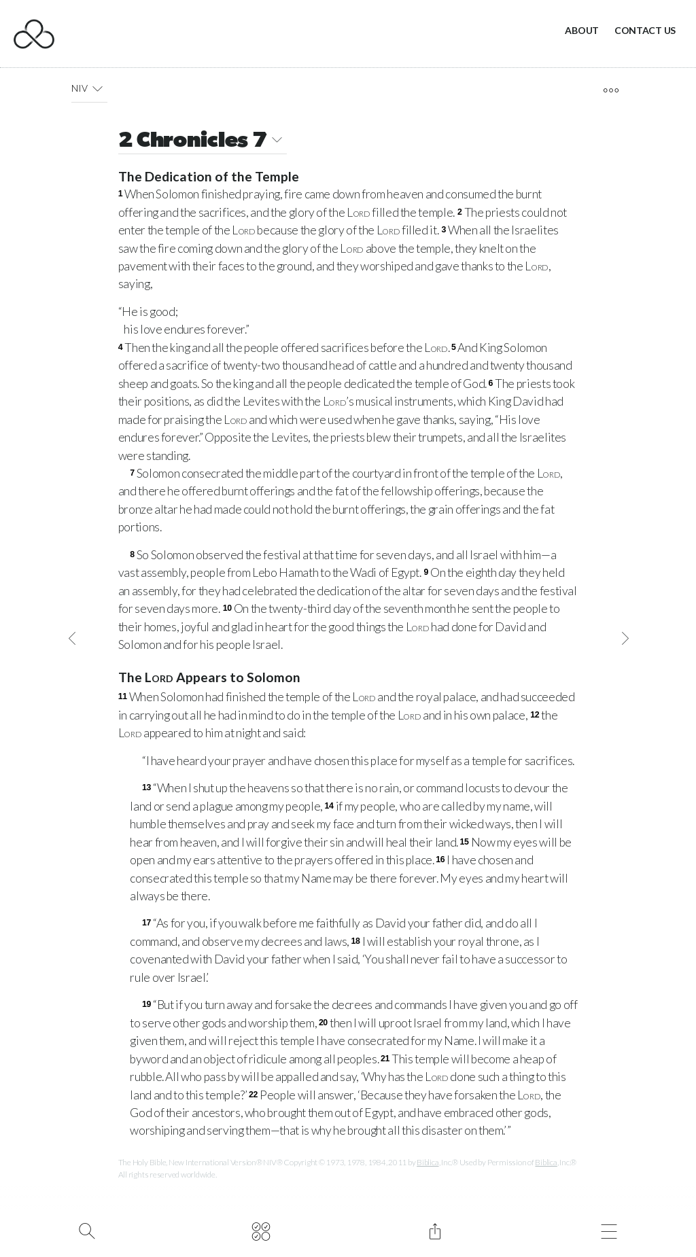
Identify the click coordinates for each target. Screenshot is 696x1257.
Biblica (427, 1162)
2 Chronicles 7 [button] (202, 142)
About (582, 30)
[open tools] (610, 90)
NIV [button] (89, 88)
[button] (97, 88)
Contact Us (645, 30)
